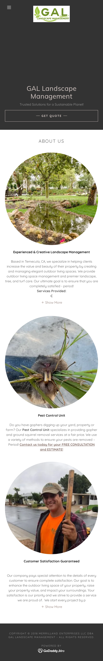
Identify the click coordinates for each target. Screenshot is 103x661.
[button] (9, 7)
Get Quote (51, 116)
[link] (51, 7)
